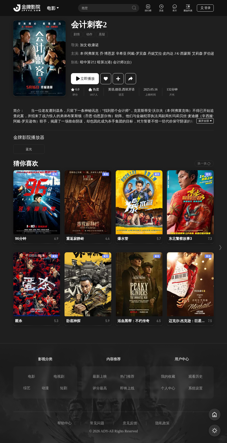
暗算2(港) (104, 62)
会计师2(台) (122, 62)
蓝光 (29, 149)
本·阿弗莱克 (89, 53)
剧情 (77, 34)
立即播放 (85, 78)
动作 (89, 34)
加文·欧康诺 (89, 45)
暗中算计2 (88, 62)
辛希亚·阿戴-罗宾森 (131, 53)
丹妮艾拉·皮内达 (160, 53)
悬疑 (102, 34)
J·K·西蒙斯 (182, 53)
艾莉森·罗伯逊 (203, 53)
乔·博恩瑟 (107, 53)
